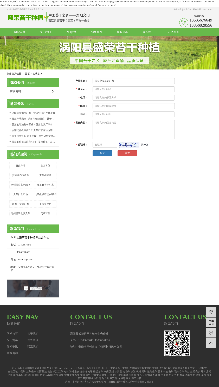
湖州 (143, 371)
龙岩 (82, 375)
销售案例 (96, 32)
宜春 (176, 375)
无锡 (111, 371)
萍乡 (160, 375)
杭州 (138, 371)
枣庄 (133, 378)
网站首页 (19, 32)
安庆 (197, 371)
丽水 (160, 371)
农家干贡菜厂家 (20, 204)
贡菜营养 (45, 213)
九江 (155, 375)
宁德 (93, 375)
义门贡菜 (71, 32)
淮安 (76, 371)
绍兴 (176, 371)
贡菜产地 (20, 165)
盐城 (122, 371)
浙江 (55, 371)
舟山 (187, 371)
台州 (181, 371)
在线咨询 (173, 32)
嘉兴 (149, 371)
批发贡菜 (45, 165)
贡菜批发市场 (20, 194)
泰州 (106, 371)
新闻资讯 (122, 32)
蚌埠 (203, 371)
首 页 (27, 73)
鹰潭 (182, 375)
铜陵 (61, 375)
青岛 (101, 378)
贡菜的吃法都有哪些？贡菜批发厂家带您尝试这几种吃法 (34, 124)
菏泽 (209, 375)
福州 (77, 375)
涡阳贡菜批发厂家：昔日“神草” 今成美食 (33, 113)
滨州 (192, 375)
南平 (88, 375)
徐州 (117, 371)
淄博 (139, 378)
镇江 (133, 371)
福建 (44, 371)
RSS (204, 9)
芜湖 (66, 375)
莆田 (98, 375)
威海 (123, 378)
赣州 (136, 375)
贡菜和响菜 (45, 175)
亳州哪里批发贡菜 (20, 213)
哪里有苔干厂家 (45, 185)
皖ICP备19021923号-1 (98, 368)
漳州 (120, 375)
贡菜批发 (127, 368)
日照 (106, 378)
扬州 (127, 371)
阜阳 (20, 375)
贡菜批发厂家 (159, 368)
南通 (90, 371)
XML (210, 9)
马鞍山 (49, 375)
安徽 (50, 371)
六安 (42, 375)
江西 (39, 371)
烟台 (128, 378)
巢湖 (208, 371)
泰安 (112, 378)
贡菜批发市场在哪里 (45, 194)
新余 (171, 375)
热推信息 (177, 9)
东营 (203, 375)
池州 (10, 375)
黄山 (37, 375)
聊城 (90, 378)
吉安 (141, 375)
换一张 (144, 144)
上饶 (165, 375)
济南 (187, 375)
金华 (154, 371)
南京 (66, 371)
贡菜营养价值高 (20, 175)
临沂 (96, 378)
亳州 (23, 371)
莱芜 (85, 378)
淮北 (26, 375)
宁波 (165, 371)
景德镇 (148, 375)
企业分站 (187, 9)
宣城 (71, 375)
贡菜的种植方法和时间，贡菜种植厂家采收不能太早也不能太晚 (34, 141)
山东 (33, 371)
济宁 (80, 378)
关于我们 (45, 32)
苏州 (100, 371)
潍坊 (117, 378)
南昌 (125, 375)
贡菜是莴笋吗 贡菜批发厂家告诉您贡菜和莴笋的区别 (34, 136)
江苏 (60, 371)
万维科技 (202, 368)
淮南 (31, 375)
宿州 (55, 375)
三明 (109, 375)
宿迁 (95, 371)
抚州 (131, 375)
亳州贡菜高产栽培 (20, 185)
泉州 (104, 375)
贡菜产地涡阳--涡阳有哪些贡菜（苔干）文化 (34, 118)
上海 (28, 371)
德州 (198, 375)
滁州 (15, 375)
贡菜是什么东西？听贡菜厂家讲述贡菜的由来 (34, 130)
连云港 (83, 371)
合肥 (192, 371)
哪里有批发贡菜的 (142, 368)
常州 (71, 371)
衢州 (171, 371)
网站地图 (197, 9)
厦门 (115, 375)
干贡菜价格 (45, 204)
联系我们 (148, 32)
